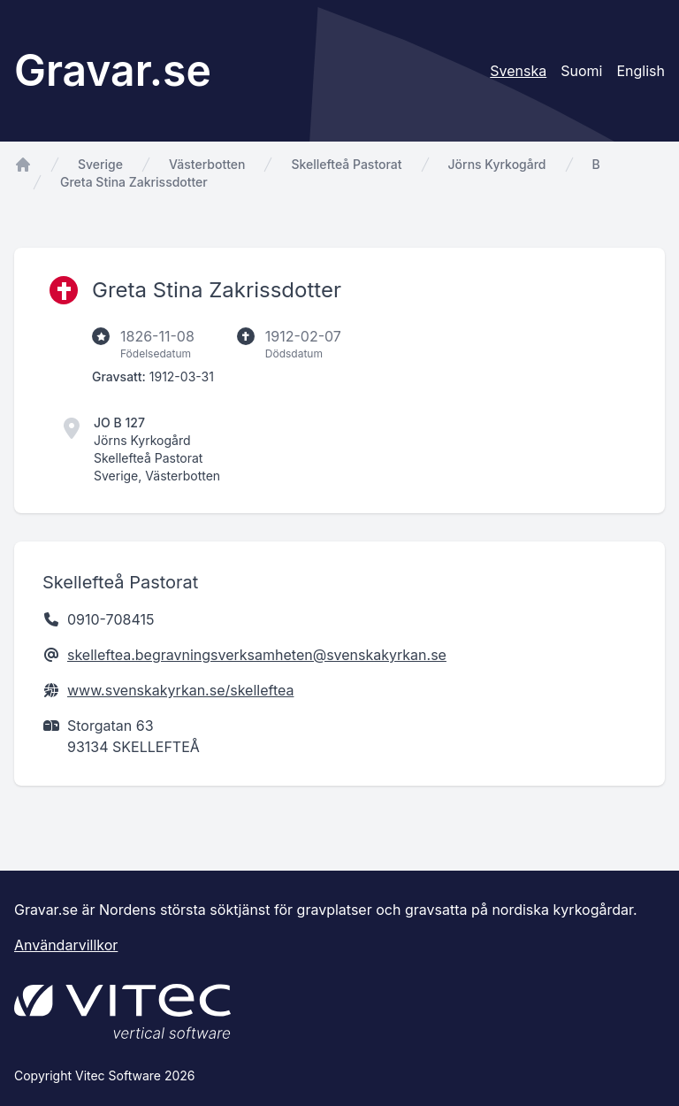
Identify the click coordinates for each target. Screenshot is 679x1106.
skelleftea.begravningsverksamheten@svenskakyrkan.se (256, 655)
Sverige (100, 164)
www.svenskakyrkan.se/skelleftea (180, 690)
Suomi (581, 71)
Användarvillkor (66, 945)
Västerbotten (207, 164)
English (640, 71)
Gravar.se (112, 70)
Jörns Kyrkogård (497, 164)
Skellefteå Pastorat (346, 164)
